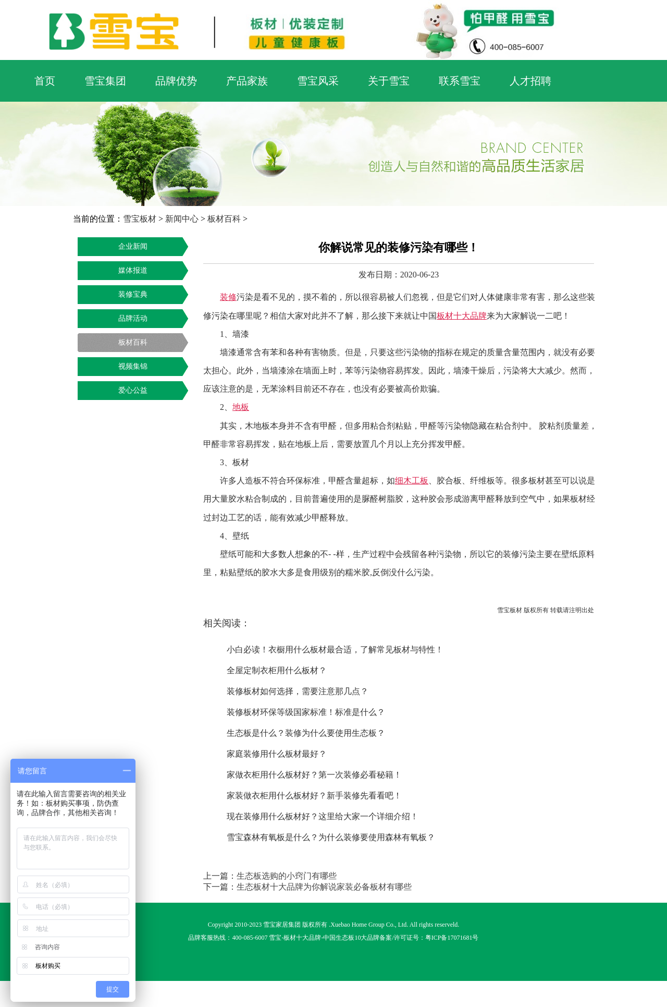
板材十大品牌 (302, 937)
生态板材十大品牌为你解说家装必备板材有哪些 (324, 886)
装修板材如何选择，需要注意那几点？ (297, 691)
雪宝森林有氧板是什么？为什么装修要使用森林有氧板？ (331, 837)
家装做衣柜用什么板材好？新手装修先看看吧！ (314, 795)
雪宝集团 (105, 81)
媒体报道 (132, 270)
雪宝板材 (139, 218)
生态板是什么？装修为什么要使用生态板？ (306, 733)
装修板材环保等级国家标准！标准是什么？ (306, 712)
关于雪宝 (389, 81)
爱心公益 (132, 390)
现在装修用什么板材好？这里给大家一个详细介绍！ (322, 816)
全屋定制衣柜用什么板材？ (277, 670)
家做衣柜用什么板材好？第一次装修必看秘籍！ (314, 774)
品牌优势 (176, 81)
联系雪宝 (459, 81)
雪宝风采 (318, 81)
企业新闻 (132, 246)
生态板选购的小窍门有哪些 (287, 875)
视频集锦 (132, 366)
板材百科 (224, 218)
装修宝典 (132, 294)
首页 (44, 81)
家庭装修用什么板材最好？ (277, 753)
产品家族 (247, 81)
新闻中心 (182, 218)
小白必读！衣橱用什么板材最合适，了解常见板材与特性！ (335, 649)
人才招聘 (530, 81)
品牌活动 (132, 318)
